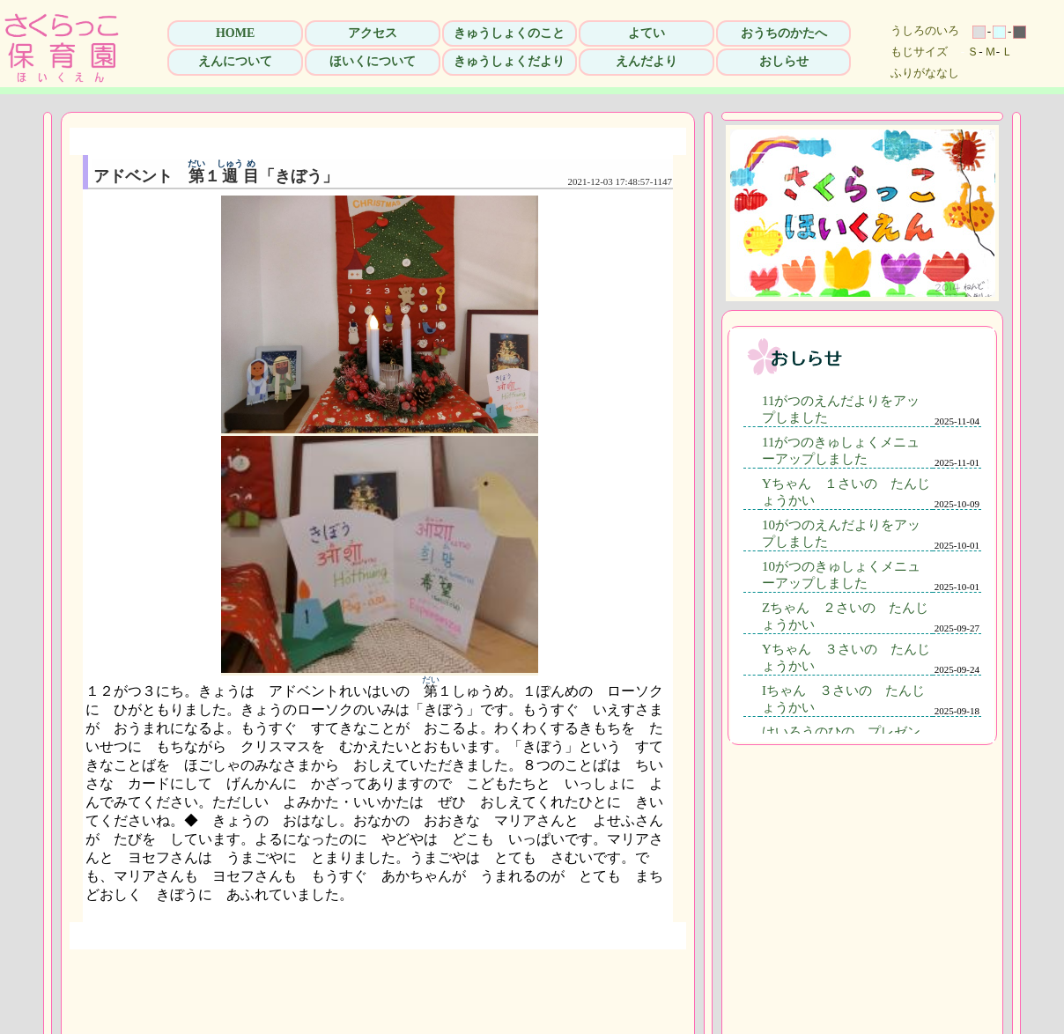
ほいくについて (372, 61)
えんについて (235, 61)
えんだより (646, 61)
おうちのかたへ (784, 33)
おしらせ (784, 61)
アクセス (372, 33)
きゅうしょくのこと (509, 33)
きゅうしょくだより (509, 61)
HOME (235, 33)
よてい (646, 33)
